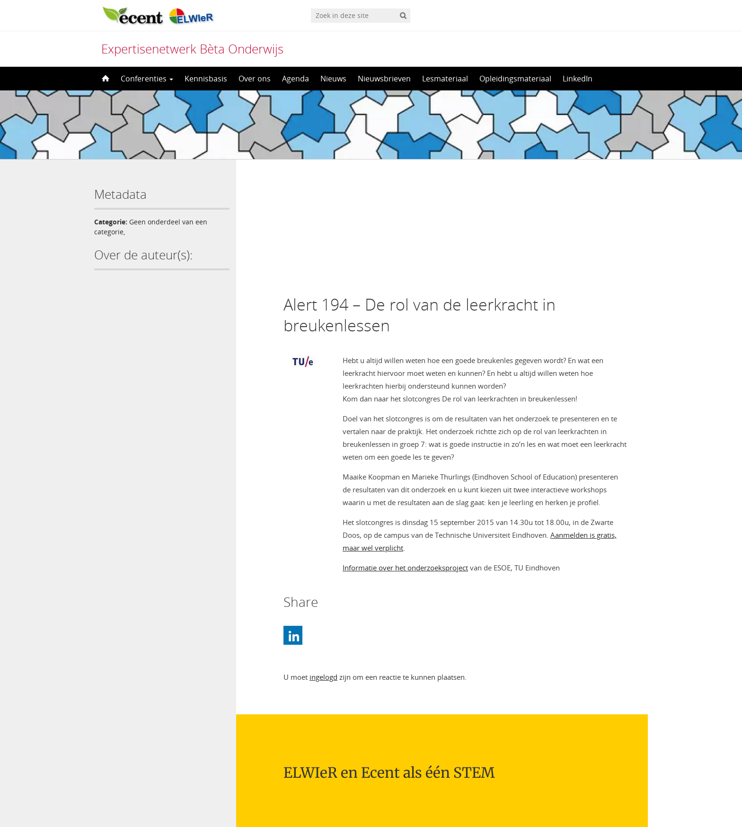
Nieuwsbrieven (384, 78)
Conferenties (147, 78)
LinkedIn (577, 78)
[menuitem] (371, 801)
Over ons (254, 78)
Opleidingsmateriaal (515, 78)
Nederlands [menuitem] (377, 802)
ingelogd (323, 566)
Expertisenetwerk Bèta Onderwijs (192, 48)
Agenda (295, 78)
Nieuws (333, 78)
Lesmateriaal (445, 78)
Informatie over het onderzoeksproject (405, 457)
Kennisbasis (206, 78)
